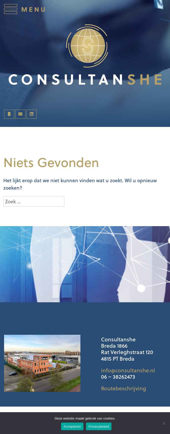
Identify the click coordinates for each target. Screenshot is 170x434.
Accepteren (72, 426)
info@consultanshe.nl (128, 370)
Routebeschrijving (123, 388)
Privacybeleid (99, 426)
